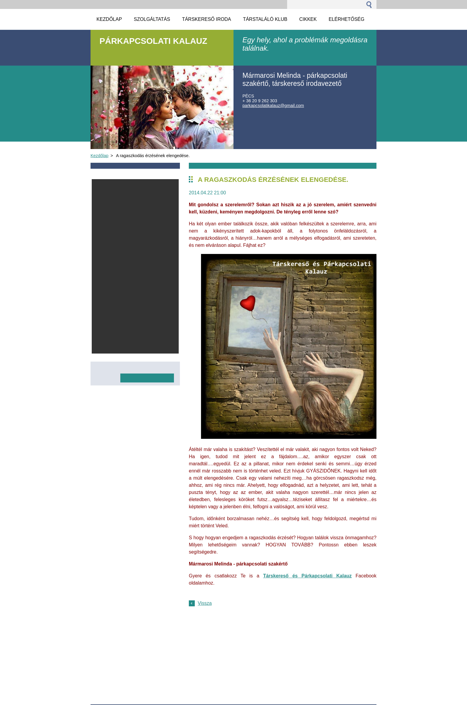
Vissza (205, 603)
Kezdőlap (99, 155)
